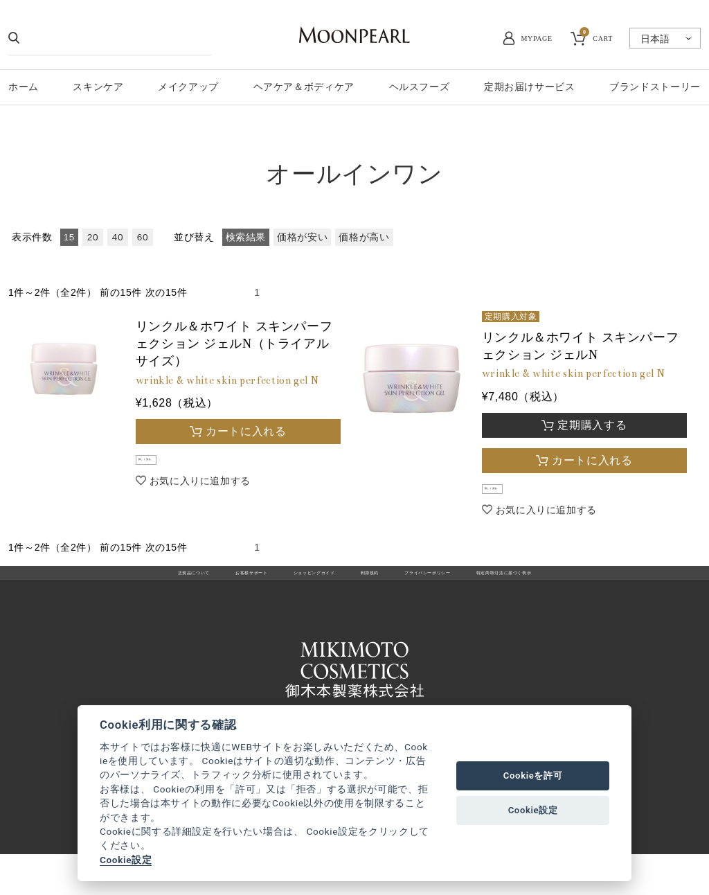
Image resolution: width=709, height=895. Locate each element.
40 (117, 237)
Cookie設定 (126, 859)
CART (596, 36)
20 (92, 237)
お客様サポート (187, 591)
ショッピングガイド (286, 591)
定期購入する (592, 425)
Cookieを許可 (533, 775)
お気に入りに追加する (200, 491)
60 (142, 237)
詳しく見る (168, 465)
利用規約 (371, 591)
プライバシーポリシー (460, 591)
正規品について (97, 591)
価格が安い (302, 237)
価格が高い (364, 237)
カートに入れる (246, 431)
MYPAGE (537, 38)
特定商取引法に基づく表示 (588, 591)
